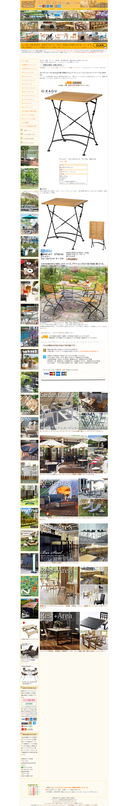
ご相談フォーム (26, 130)
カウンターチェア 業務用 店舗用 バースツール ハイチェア (59, 563)
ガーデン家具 (54, 67)
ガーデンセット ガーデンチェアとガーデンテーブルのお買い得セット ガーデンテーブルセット (72, 431)
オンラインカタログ (27, 142)
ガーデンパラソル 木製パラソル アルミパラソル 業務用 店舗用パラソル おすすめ (67, 474)
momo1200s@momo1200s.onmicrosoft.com (64, 801)
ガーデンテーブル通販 (66, 67)
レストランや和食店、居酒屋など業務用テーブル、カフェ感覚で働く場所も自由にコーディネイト (73, 651)
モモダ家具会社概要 (27, 138)
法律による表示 (76, 9)
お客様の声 (39, 9)
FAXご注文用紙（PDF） (28, 134)
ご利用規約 (51, 9)
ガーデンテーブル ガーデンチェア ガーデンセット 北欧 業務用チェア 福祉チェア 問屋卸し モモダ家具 (68, 805)
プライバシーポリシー (64, 9)
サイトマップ (26, 9)
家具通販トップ (44, 67)
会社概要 (89, 9)
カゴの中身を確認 (101, 9)
